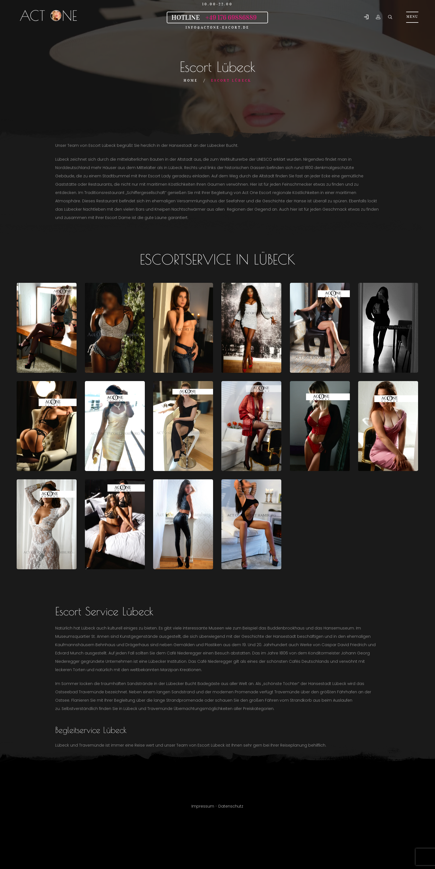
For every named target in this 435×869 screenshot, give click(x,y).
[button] (366, 17)
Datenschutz (230, 809)
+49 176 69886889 (231, 17)
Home (191, 80)
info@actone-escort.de (218, 27)
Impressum (202, 809)
